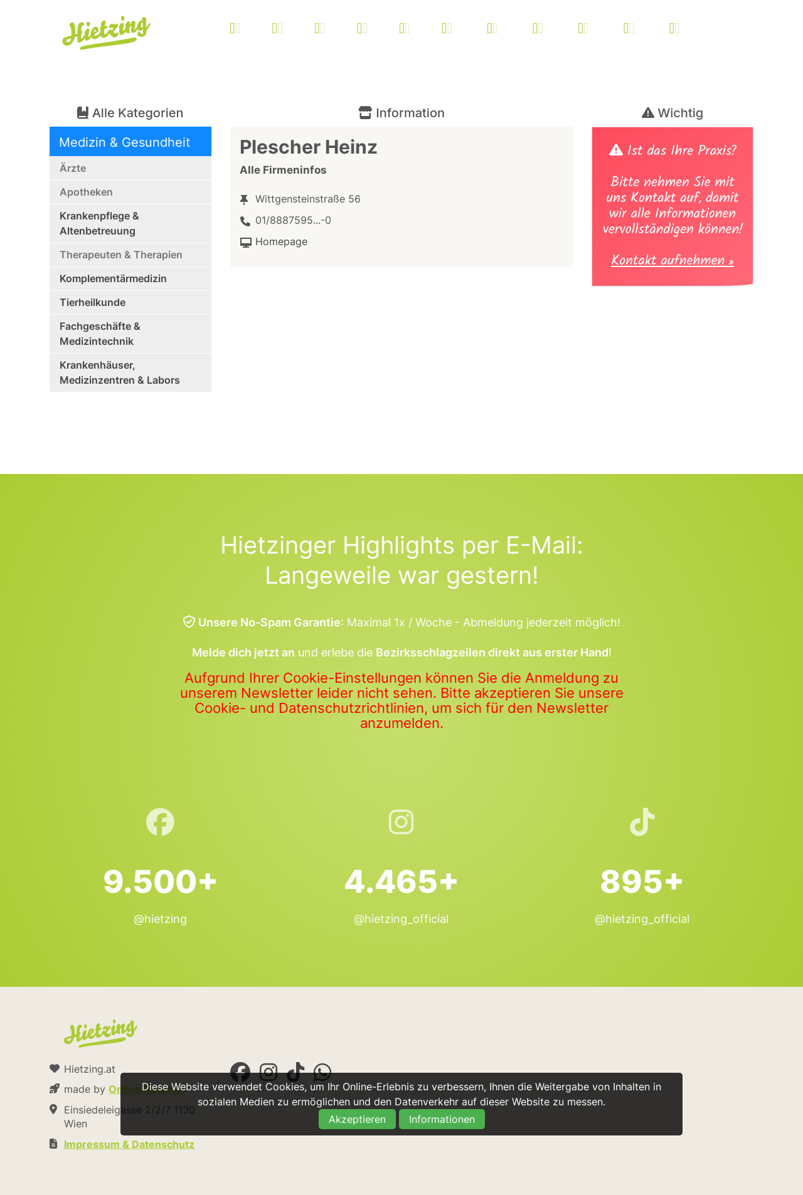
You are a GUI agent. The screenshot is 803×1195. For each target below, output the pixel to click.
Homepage (281, 241)
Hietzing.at (107, 33)
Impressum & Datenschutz (129, 1144)
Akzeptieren (357, 1119)
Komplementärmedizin (113, 278)
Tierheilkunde (92, 302)
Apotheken (86, 192)
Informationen (442, 1119)
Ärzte (73, 168)
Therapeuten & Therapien (121, 254)
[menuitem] (470, 30)
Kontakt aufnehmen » (672, 262)
